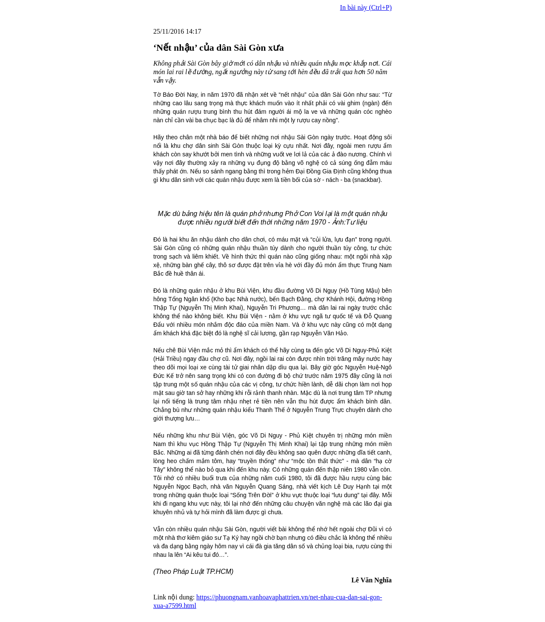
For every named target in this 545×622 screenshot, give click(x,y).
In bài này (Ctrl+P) (366, 7)
